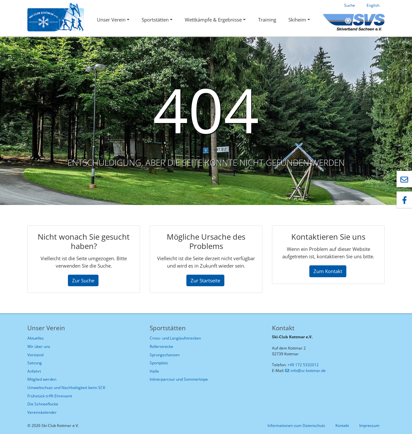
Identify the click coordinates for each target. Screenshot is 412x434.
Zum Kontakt (328, 271)
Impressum (369, 425)
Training (267, 19)
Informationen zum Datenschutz (296, 425)
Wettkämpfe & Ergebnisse (213, 19)
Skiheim (297, 19)
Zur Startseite (205, 280)
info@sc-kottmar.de (308, 370)
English (373, 5)
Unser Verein (111, 19)
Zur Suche (83, 280)
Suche (349, 5)
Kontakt (342, 425)
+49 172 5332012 (303, 365)
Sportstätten (155, 19)
